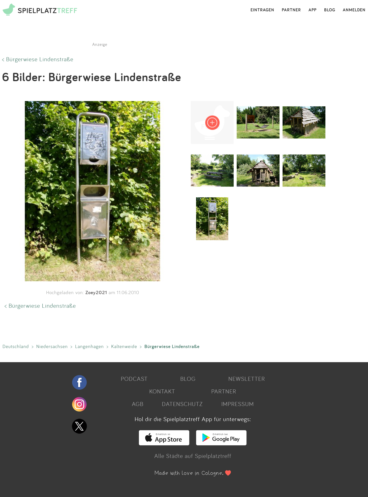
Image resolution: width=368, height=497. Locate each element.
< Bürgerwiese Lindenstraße (37, 59)
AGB (137, 404)
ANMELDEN (354, 10)
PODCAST (134, 378)
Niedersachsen (52, 346)
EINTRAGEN (262, 10)
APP (313, 10)
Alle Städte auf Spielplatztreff (192, 455)
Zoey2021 (96, 292)
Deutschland (16, 346)
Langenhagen (89, 346)
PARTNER (291, 10)
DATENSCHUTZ (182, 404)
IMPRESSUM (237, 404)
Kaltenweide (124, 346)
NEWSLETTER (246, 378)
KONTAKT (162, 391)
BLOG (329, 10)
